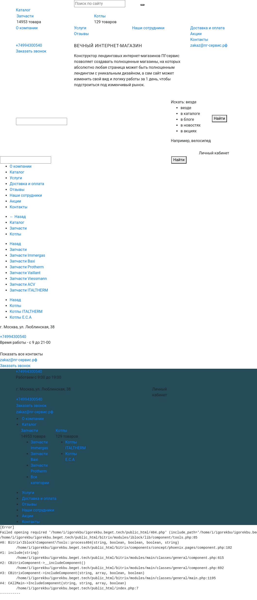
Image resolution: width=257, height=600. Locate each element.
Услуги (80, 28)
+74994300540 (29, 45)
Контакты (199, 39)
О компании (27, 28)
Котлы (100, 16)
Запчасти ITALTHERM (29, 290)
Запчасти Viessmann (28, 278)
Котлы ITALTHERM (26, 311)
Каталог (23, 10)
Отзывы (81, 33)
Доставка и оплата (207, 28)
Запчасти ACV (22, 284)
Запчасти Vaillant (25, 272)
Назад (15, 243)
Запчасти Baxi (22, 261)
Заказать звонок (31, 51)
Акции (196, 33)
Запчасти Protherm (27, 267)
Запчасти (25, 16)
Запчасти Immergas (27, 255)
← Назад (18, 216)
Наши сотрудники (148, 28)
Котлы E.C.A (20, 317)
